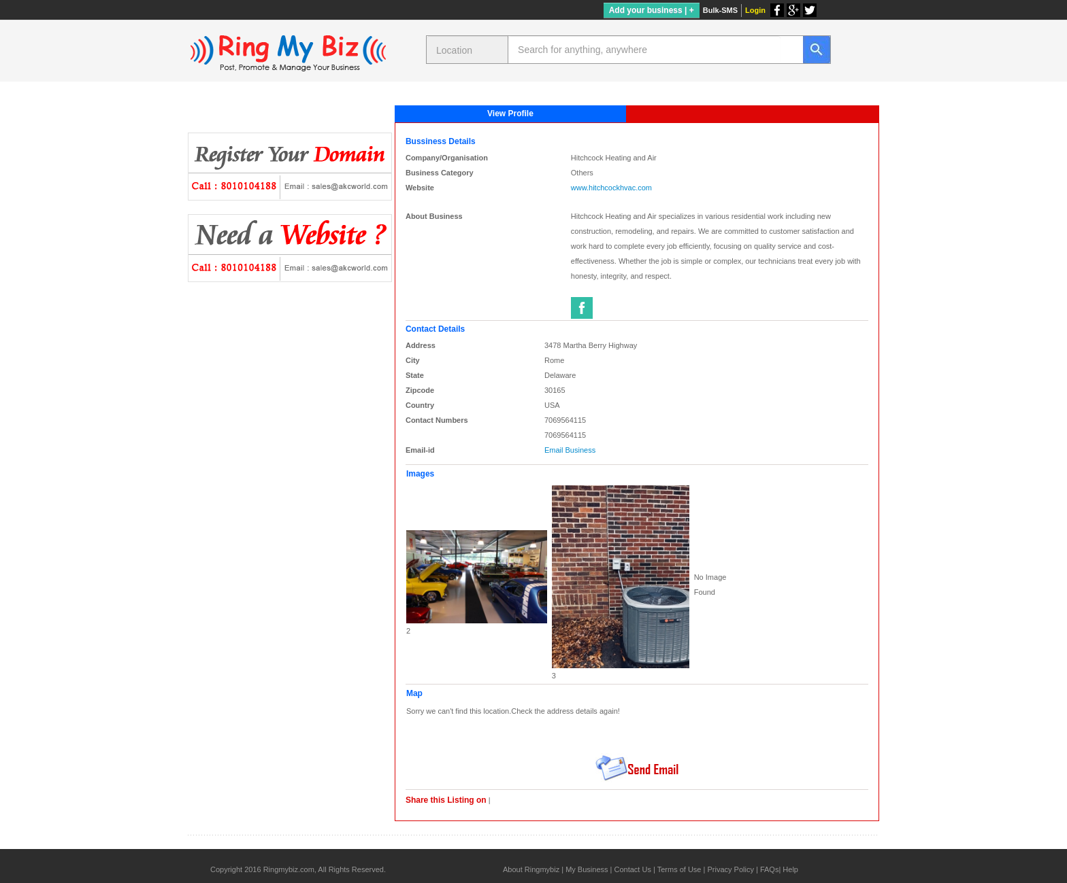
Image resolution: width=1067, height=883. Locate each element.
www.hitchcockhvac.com (611, 188)
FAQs (769, 869)
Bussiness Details (441, 141)
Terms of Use (679, 869)
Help (790, 869)
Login (755, 10)
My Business (586, 869)
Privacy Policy (730, 869)
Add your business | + (651, 10)
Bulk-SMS (720, 10)
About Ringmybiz (531, 869)
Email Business (569, 450)
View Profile (510, 113)
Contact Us (632, 869)
